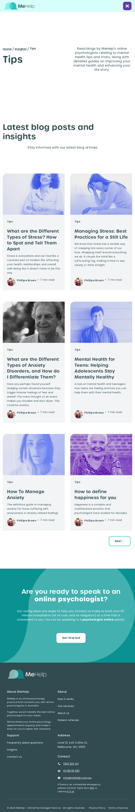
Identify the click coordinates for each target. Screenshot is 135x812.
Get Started (71, 638)
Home (7, 49)
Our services (66, 706)
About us (63, 713)
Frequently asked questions (25, 742)
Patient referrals (68, 720)
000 (92, 787)
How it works (66, 699)
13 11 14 (70, 791)
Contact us (14, 757)
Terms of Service (118, 807)
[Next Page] (119, 541)
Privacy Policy (97, 807)
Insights (21, 49)
